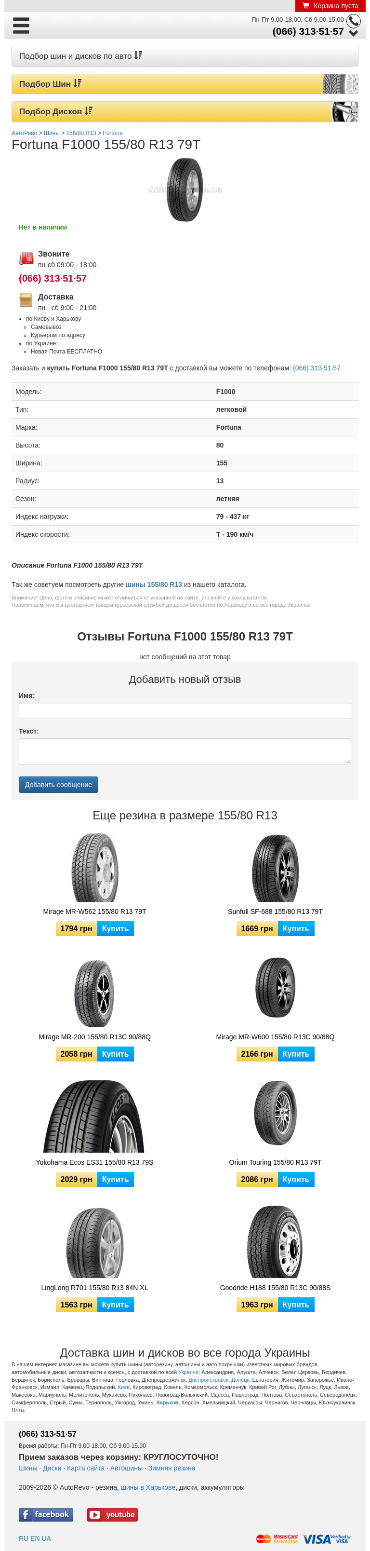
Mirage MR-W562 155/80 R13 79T (94, 911)
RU (23, 1538)
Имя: (27, 695)
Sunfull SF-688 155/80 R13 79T (275, 911)
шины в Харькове (148, 1487)
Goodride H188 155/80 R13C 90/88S (275, 1288)
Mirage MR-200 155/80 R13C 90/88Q (95, 1037)
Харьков (167, 1402)
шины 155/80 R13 (154, 584)
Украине (188, 1372)
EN (35, 1538)
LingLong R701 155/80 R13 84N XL (94, 1288)
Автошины (126, 1468)
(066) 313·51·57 (308, 31)
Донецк (240, 1380)
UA (46, 1538)
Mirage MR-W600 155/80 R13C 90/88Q (275, 1037)
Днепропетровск (208, 1380)
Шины (28, 1468)
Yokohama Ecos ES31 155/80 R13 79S (95, 1162)
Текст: (29, 731)
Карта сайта (86, 1468)
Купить (115, 929)
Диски (52, 1468)
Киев (124, 1387)
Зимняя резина (172, 1468)
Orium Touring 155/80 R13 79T (275, 1162)
